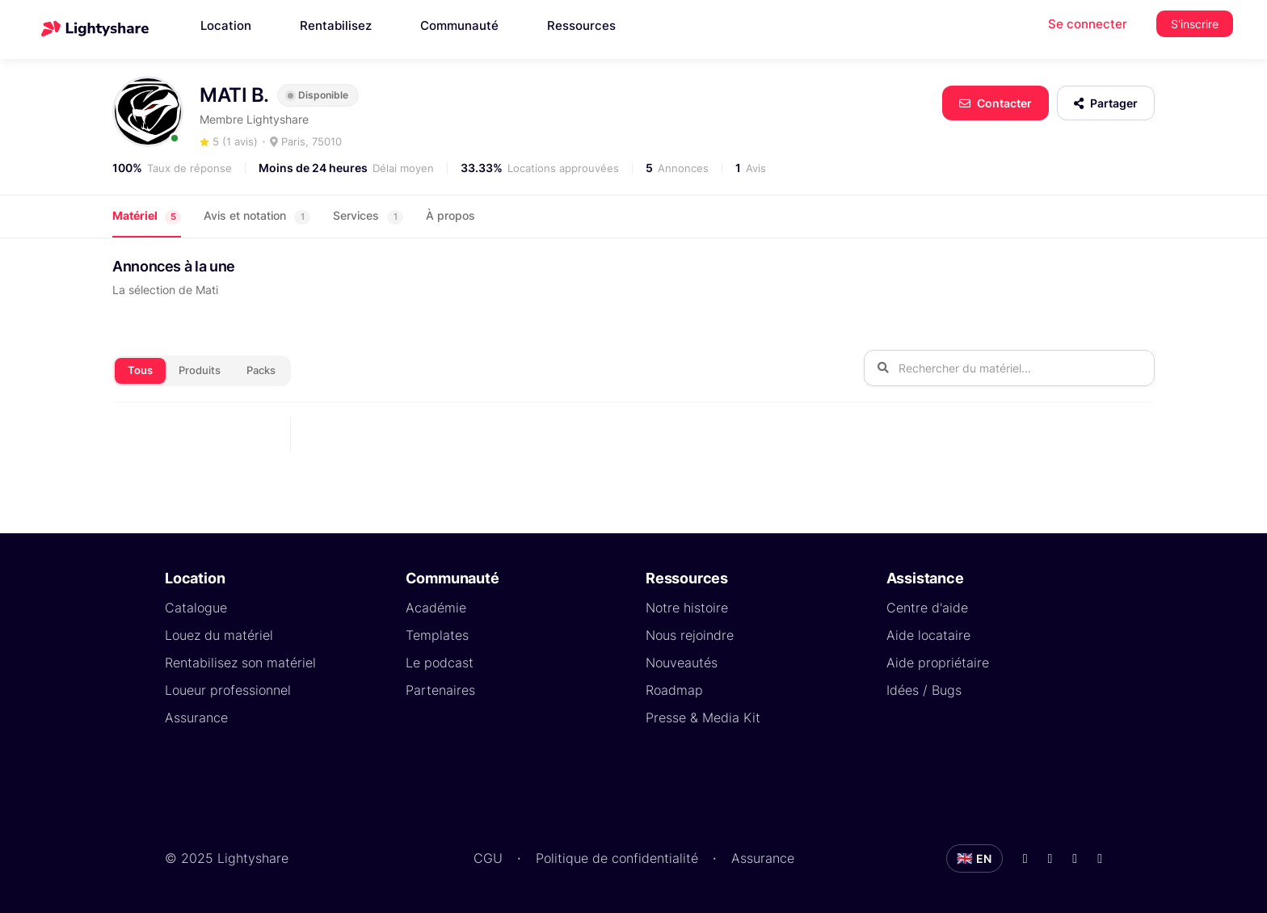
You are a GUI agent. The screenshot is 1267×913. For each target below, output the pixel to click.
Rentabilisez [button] (336, 25)
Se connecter (1087, 24)
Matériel (146, 216)
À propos (450, 215)
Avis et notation (257, 216)
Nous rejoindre (690, 635)
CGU (488, 858)
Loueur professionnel (228, 690)
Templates (437, 635)
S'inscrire (1195, 24)
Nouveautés (682, 662)
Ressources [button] (581, 25)
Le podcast (440, 662)
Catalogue (196, 608)
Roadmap (674, 690)
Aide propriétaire (937, 662)
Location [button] (225, 25)
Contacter (995, 103)
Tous (140, 370)
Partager (1106, 103)
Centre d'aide (927, 608)
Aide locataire (928, 635)
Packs (261, 370)
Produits (200, 370)
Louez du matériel (219, 635)
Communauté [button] (459, 25)
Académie (436, 608)
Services (368, 216)
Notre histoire (687, 608)
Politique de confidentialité (617, 858)
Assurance (196, 717)
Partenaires (440, 690)
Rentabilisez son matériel (240, 662)
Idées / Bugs (924, 690)
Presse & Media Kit (703, 717)
